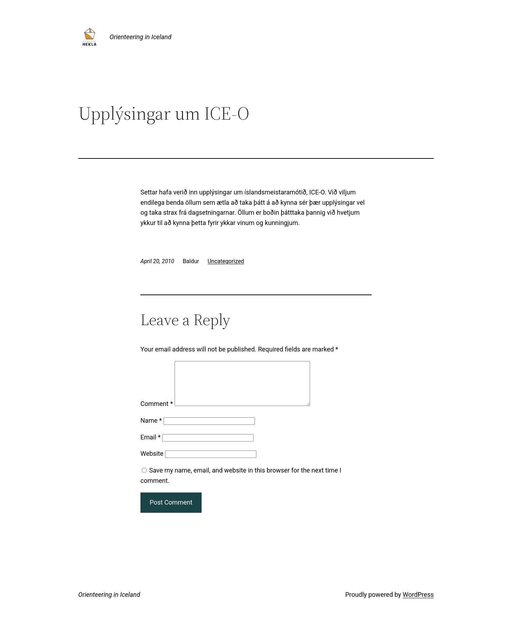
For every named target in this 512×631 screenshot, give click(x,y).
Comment (156, 412)
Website (151, 462)
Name (151, 429)
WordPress (418, 603)
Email (150, 445)
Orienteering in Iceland (140, 37)
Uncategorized (226, 261)
